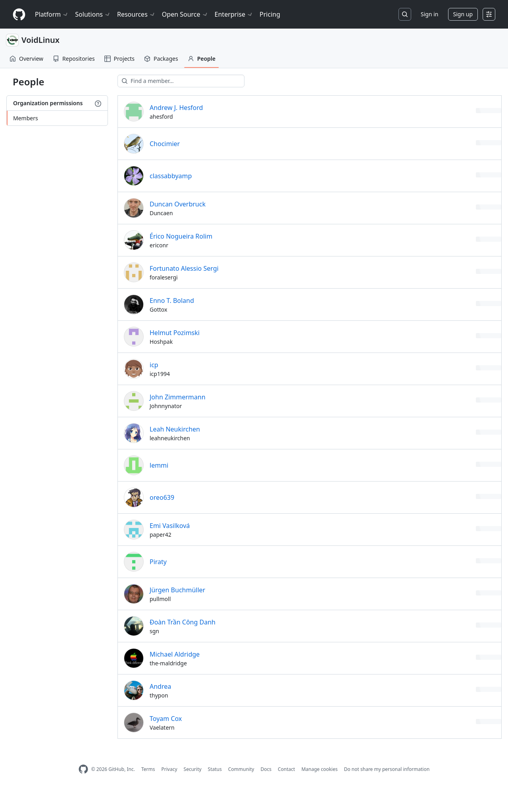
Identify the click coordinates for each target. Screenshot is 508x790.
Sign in (429, 14)
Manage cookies (319, 769)
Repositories (74, 58)
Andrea (160, 686)
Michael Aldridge (175, 654)
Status (215, 769)
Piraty (158, 561)
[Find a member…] (180, 81)
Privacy (169, 769)
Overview (26, 58)
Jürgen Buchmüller (177, 590)
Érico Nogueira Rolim (181, 236)
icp (154, 364)
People (202, 58)
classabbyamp (171, 175)
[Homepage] (19, 14)
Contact (286, 769)
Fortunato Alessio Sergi (184, 268)
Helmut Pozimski (175, 332)
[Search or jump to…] (405, 14)
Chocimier (165, 143)
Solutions (93, 14)
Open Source (185, 14)
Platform (52, 14)
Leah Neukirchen (175, 429)
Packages (161, 58)
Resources (136, 14)
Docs (265, 769)
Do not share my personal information (387, 769)
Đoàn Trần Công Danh (183, 622)
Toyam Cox (166, 718)
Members (25, 118)
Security (193, 769)
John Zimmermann (178, 397)
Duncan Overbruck (178, 204)
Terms (148, 769)
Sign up (463, 14)
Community (241, 769)
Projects (119, 58)
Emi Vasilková (170, 525)
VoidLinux (40, 40)
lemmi (159, 465)
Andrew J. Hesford (176, 107)
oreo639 (162, 497)
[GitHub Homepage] (83, 769)
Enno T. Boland (172, 300)
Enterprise (234, 14)
